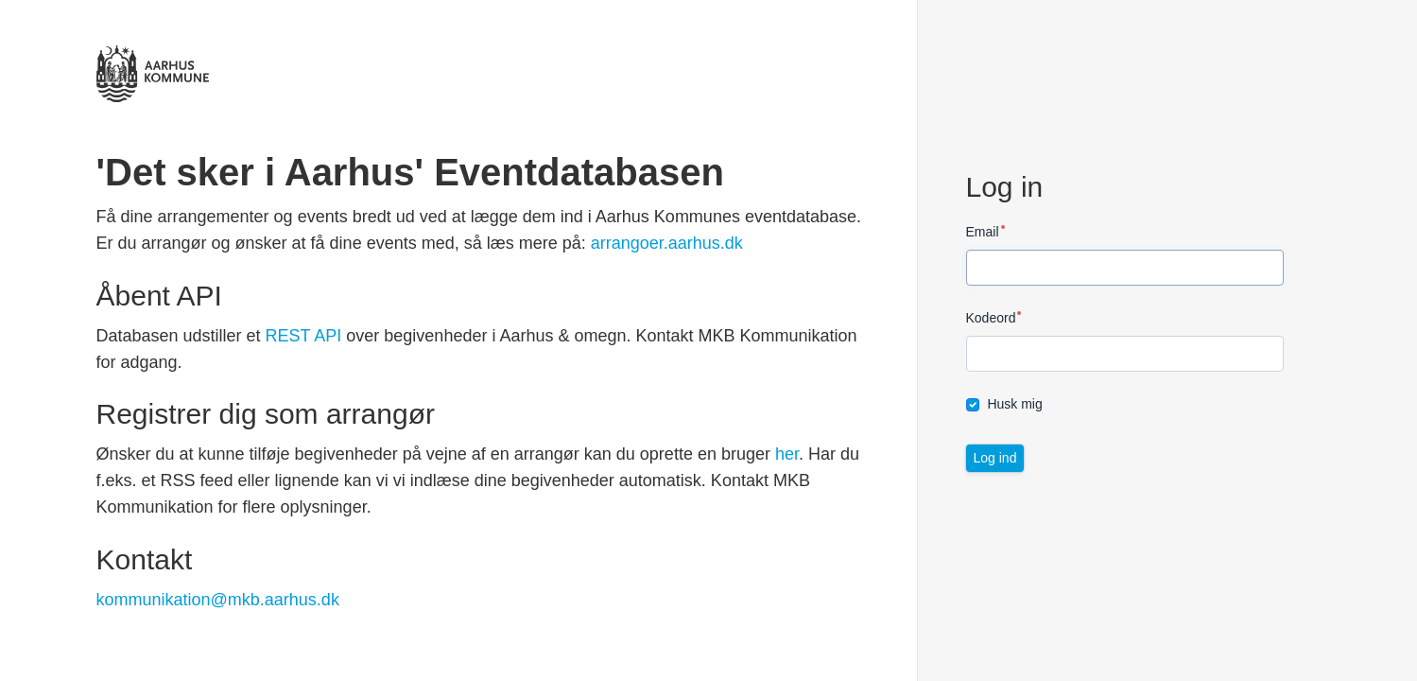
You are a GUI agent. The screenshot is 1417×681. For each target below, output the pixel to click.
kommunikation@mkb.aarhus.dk (217, 599)
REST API (304, 335)
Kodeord (991, 317)
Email (982, 231)
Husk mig (1014, 403)
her (787, 454)
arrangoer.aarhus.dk (667, 243)
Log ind (995, 457)
